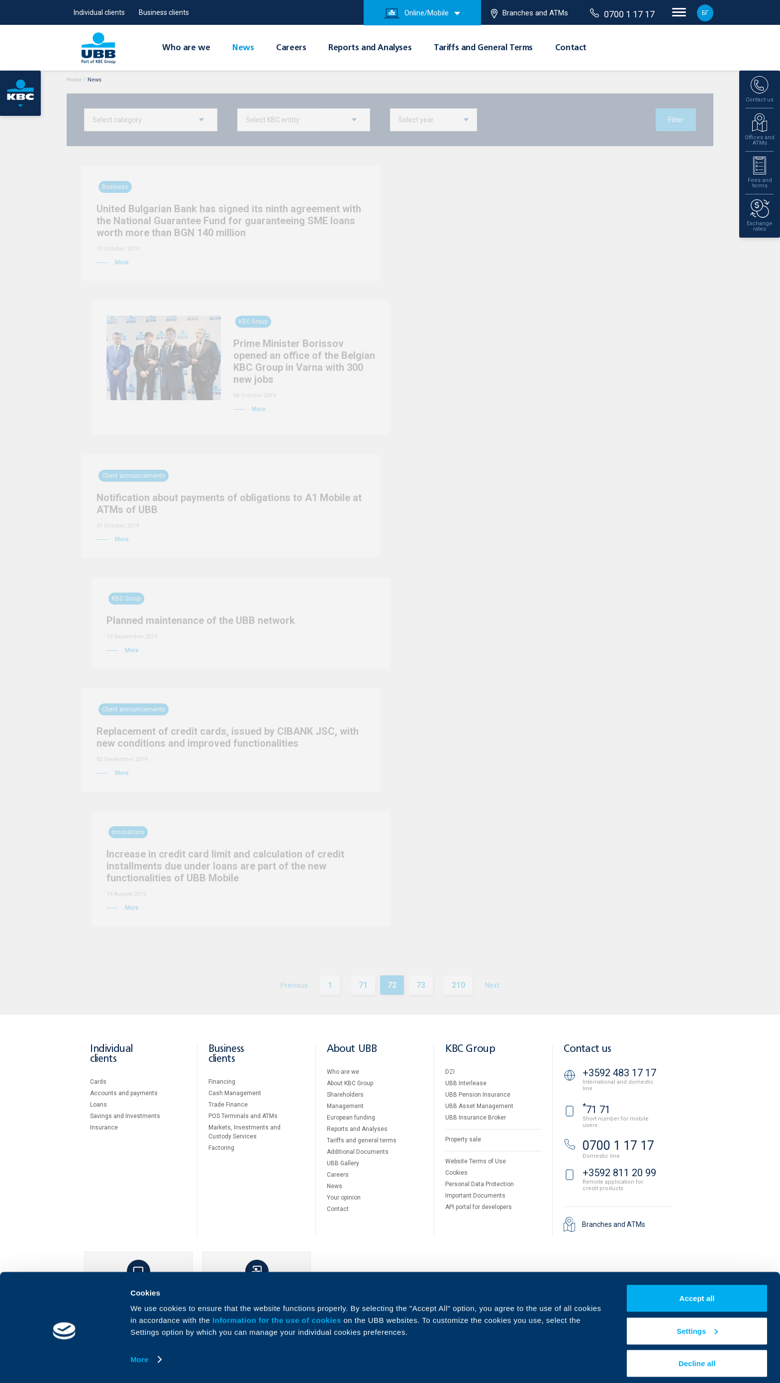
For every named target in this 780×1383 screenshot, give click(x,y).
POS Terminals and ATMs (243, 1116)
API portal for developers (478, 1207)
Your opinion (344, 1197)
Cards (98, 1081)
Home (74, 80)
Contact (570, 48)
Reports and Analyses (369, 48)
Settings (697, 1324)
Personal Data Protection (479, 1184)
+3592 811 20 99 (619, 1173)
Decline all (697, 1356)
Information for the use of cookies (277, 1313)
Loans (98, 1104)
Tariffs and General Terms (483, 48)
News (243, 48)
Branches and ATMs (529, 13)
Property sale (463, 1139)
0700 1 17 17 (622, 13)
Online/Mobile (416, 13)
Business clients (164, 12)
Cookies (456, 1172)
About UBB (352, 1049)
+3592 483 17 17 (619, 1073)
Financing (221, 1081)
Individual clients (99, 12)
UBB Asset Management (479, 1106)
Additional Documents (358, 1151)
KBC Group (470, 1049)
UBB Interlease (466, 1083)
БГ (705, 12)
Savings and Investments (125, 1116)
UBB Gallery (343, 1163)
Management (345, 1106)
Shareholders (345, 1094)
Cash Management (234, 1093)
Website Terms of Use (475, 1161)
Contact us (587, 1049)
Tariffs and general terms (361, 1140)
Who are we (186, 48)
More (139, 1352)
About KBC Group (350, 1083)
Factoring (221, 1147)
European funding (351, 1117)
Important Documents (475, 1195)
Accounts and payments (124, 1093)
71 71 (596, 1110)
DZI (450, 1071)
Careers (291, 48)
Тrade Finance (228, 1104)
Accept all (697, 1291)
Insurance (104, 1127)
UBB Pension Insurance (477, 1094)
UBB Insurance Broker (475, 1117)
